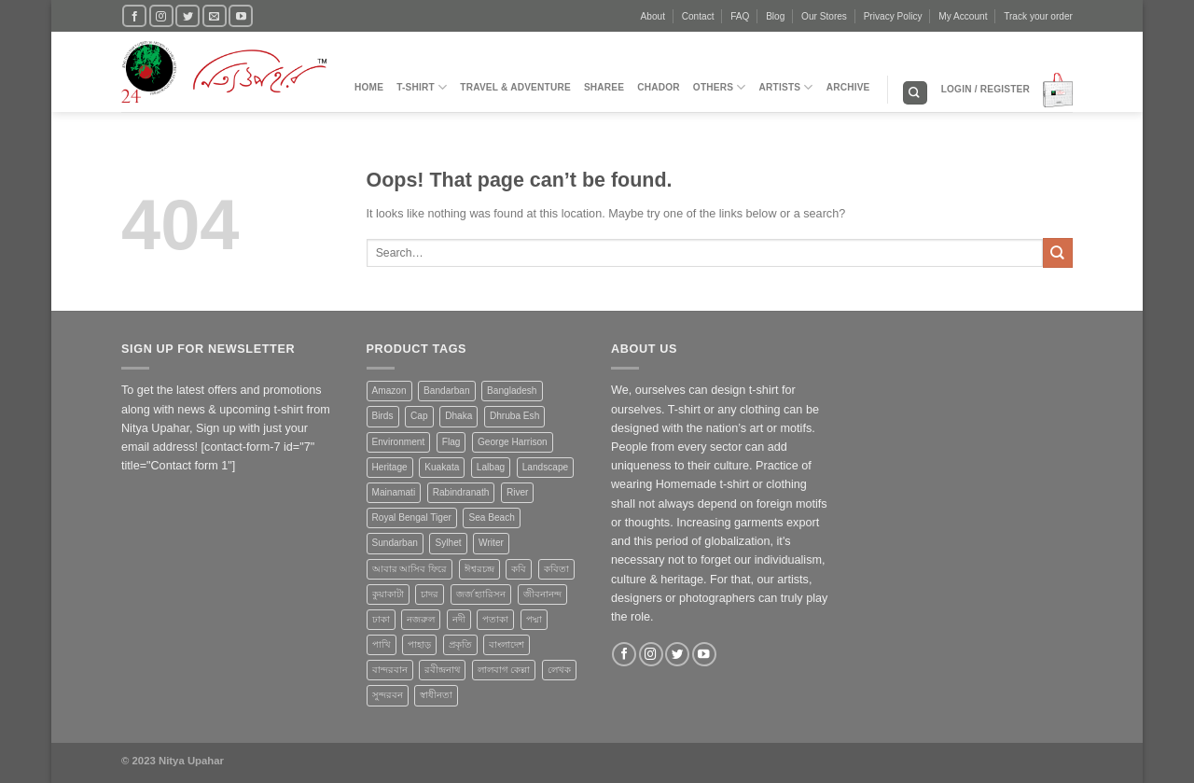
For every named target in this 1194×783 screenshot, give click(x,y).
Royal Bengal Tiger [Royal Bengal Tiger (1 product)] (411, 517)
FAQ (739, 16)
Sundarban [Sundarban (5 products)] (395, 543)
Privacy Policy (893, 16)
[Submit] (1058, 252)
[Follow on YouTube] (241, 16)
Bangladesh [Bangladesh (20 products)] (511, 390)
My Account (962, 16)
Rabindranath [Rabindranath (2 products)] (461, 492)
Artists (786, 87)
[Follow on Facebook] (134, 16)
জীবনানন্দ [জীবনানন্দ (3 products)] (542, 594)
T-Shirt (421, 87)
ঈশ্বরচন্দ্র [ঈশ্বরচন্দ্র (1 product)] (479, 569)
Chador (658, 87)
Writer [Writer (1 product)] (491, 543)
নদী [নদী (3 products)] (458, 619)
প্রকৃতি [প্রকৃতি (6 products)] (460, 644)
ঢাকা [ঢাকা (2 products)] (381, 619)
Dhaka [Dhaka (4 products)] (458, 416)
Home (368, 87)
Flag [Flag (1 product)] (451, 442)
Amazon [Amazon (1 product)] (389, 390)
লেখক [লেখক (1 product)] (559, 669)
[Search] (915, 93)
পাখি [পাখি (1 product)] (381, 644)
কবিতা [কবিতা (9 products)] (556, 569)
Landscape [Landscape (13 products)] (545, 467)
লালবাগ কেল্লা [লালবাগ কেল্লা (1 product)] (504, 669)
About (653, 16)
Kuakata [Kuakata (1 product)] (441, 467)
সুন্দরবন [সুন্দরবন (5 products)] (387, 695)
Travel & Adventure (515, 87)
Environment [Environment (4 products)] (398, 442)
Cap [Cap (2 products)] (419, 416)
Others (719, 87)
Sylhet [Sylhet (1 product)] (448, 543)
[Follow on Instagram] (161, 16)
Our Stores (824, 16)
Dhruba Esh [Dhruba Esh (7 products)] (514, 416)
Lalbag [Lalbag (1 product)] (491, 467)
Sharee (604, 87)
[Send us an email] (214, 16)
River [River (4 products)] (518, 492)
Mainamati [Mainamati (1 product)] (394, 492)
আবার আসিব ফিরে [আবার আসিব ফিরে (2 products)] (410, 569)
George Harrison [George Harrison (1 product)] (513, 442)
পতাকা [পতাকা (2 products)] (495, 619)
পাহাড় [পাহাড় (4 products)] (419, 644)
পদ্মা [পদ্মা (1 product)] (534, 619)
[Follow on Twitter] (187, 16)
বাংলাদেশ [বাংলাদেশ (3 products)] (506, 644)
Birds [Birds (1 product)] (383, 416)
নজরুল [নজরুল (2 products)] (421, 619)
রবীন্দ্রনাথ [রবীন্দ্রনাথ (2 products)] (442, 669)
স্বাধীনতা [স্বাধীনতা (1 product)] (436, 695)
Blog (775, 16)
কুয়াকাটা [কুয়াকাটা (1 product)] (388, 594)
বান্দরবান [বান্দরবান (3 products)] (390, 669)
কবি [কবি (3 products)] (518, 569)
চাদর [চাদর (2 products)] (429, 594)
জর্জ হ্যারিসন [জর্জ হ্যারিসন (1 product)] (481, 594)
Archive (848, 87)
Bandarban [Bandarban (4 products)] (446, 390)
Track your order (1038, 16)
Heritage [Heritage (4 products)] (390, 467)
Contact (698, 16)
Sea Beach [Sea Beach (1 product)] (491, 517)
